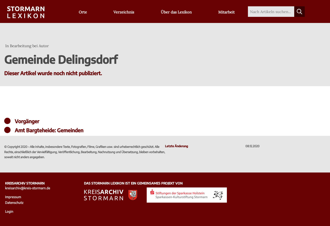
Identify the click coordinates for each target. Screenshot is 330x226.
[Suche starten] (299, 11)
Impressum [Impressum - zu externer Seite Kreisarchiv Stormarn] (13, 197)
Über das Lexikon (176, 12)
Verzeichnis (123, 12)
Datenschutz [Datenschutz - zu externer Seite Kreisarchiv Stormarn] (14, 203)
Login (9, 211)
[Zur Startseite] (25, 12)
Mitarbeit (226, 12)
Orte (83, 12)
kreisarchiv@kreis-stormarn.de (27, 188)
